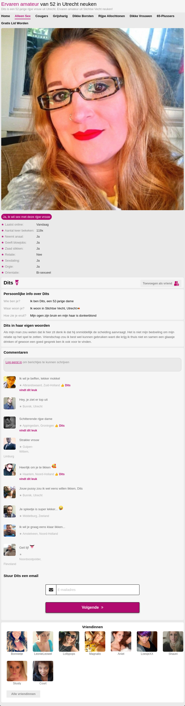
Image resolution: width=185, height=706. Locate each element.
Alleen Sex (23, 16)
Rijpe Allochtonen (111, 16)
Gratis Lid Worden (14, 23)
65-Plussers (165, 16)
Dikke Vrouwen (141, 16)
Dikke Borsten (83, 16)
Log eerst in (14, 362)
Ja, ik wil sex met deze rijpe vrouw (26, 217)
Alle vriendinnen (23, 694)
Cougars (41, 16)
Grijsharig (60, 16)
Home (5, 16)
